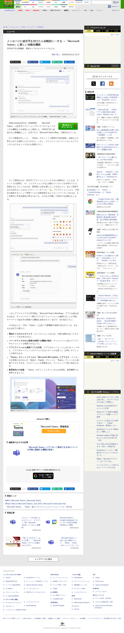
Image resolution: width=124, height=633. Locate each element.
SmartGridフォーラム (33, 578)
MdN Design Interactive (81, 602)
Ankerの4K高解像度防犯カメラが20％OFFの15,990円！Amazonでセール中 (107, 237)
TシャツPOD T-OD (59, 585)
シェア (35, 62)
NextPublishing (31, 605)
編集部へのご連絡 (54, 618)
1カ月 (116, 31)
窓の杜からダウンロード (69, 126)
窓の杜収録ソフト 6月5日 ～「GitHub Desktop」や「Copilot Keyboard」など (99, 192)
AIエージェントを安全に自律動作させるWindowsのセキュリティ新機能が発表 (108, 147)
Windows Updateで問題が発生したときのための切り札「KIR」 (107, 437)
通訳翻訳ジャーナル (80, 585)
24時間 (98, 31)
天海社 (97, 578)
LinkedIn (71, 62)
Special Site (95, 66)
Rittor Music (54, 574)
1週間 (107, 31)
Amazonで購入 (53, 431)
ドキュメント (76, 10)
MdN (73, 596)
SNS (85, 10)
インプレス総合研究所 (13, 585)
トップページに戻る (43, 559)
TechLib (76, 609)
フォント (99, 10)
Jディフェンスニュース (81, 581)
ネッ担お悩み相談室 (12, 596)
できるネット (10, 606)
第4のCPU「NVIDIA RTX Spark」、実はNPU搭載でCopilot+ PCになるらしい (106, 321)
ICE (94, 574)
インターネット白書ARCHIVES (16, 610)
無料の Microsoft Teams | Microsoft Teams (23, 500)
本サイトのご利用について (11, 618)
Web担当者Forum (11, 581)
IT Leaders (9, 588)
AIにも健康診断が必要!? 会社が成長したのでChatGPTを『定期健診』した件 (108, 132)
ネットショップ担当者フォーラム (37, 581)
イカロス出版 (76, 574)
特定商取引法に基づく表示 (112, 618)
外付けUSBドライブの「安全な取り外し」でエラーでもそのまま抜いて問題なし (108, 399)
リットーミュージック (60, 578)
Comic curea (99, 581)
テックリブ (75, 606)
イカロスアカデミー (80, 592)
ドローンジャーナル (12, 592)
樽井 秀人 (56, 55)
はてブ (47, 62)
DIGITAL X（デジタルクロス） (36, 592)
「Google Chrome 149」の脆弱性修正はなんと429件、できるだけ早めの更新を (108, 201)
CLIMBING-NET (58, 599)
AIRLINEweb (78, 578)
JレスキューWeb (79, 588)
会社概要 (82, 618)
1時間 (89, 31)
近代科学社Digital (58, 605)
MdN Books (78, 599)
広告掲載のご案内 (40, 618)
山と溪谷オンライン (59, 595)
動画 (91, 10)
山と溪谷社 (54, 592)
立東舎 (55, 588)
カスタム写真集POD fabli (104, 602)
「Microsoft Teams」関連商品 (54, 426)
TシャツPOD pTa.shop (103, 598)
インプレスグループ (94, 618)
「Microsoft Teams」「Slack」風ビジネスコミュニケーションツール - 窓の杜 (38, 507)
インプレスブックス (32, 602)
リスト (24, 62)
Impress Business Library (34, 585)
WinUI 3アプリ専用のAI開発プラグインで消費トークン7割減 (107, 414)
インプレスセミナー (32, 588)
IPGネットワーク (98, 595)
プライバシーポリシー (70, 618)
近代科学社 (54, 602)
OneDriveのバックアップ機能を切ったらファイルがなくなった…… (108, 452)
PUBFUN (96, 588)
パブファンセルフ (101, 591)
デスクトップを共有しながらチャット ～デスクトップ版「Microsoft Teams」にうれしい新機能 (31, 522)
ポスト (17, 62)
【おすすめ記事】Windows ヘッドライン (104, 392)
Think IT (8, 578)
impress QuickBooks (101, 585)
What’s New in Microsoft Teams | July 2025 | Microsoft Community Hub (35, 504)
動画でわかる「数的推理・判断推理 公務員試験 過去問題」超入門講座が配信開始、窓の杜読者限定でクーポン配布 (108, 219)
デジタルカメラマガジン (14, 602)
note (59, 62)
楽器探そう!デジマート (60, 581)
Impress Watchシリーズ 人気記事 (103, 354)
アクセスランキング (97, 28)
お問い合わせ (27, 618)
